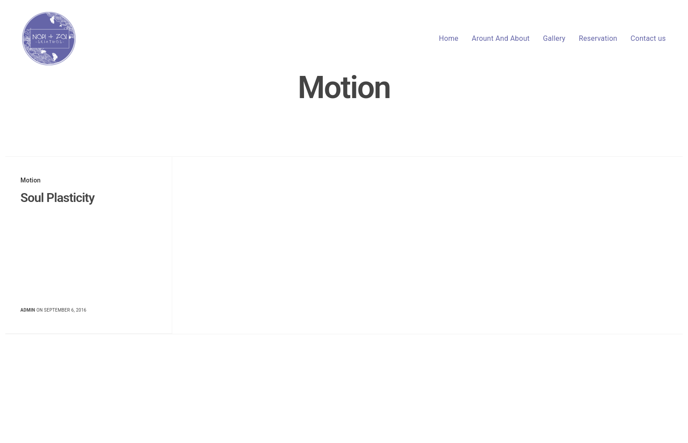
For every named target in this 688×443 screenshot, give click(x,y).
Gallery (554, 38)
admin (27, 310)
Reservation (598, 38)
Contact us (648, 38)
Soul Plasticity (57, 197)
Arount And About (501, 38)
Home (449, 38)
